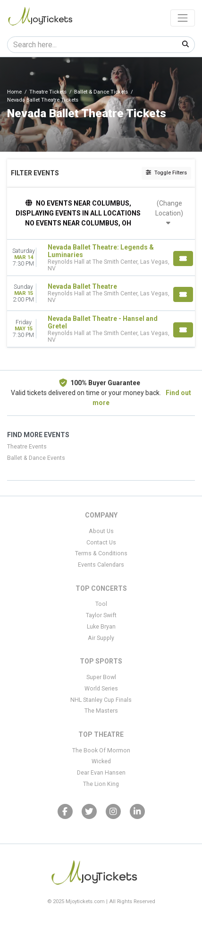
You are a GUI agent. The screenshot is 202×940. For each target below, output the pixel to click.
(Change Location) (169, 212)
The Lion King (101, 784)
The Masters (101, 710)
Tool (101, 604)
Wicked (101, 761)
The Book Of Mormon (101, 750)
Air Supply (101, 638)
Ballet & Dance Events (36, 458)
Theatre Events (27, 446)
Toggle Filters (166, 173)
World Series (101, 688)
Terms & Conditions (101, 553)
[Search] (92, 44)
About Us (101, 531)
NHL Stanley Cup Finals (101, 700)
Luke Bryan (101, 626)
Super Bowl (101, 677)
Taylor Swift (101, 615)
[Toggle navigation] (182, 17)
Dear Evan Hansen (101, 772)
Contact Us (101, 542)
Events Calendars (101, 564)
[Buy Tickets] (183, 258)
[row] (101, 258)
